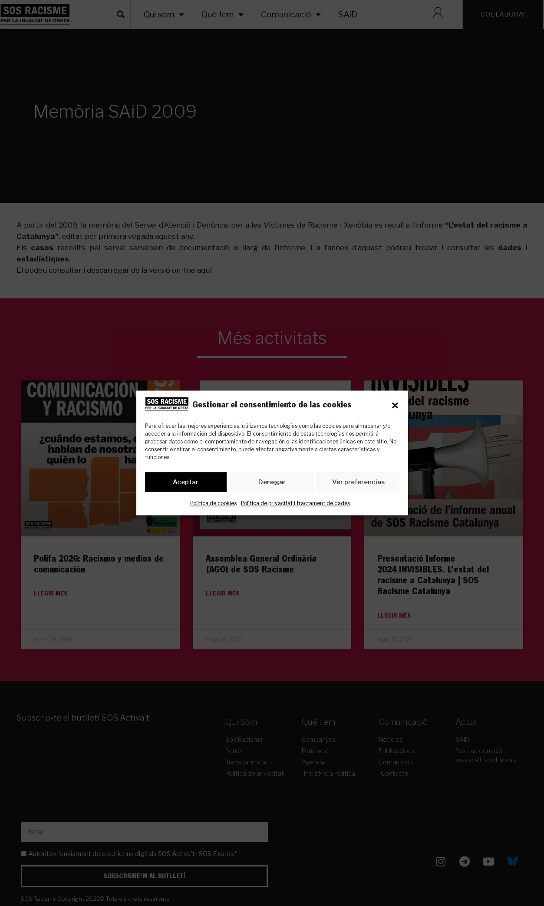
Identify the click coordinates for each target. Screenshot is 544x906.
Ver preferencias (358, 482)
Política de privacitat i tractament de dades (295, 503)
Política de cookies (213, 503)
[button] (395, 405)
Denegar (272, 482)
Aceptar (185, 482)
